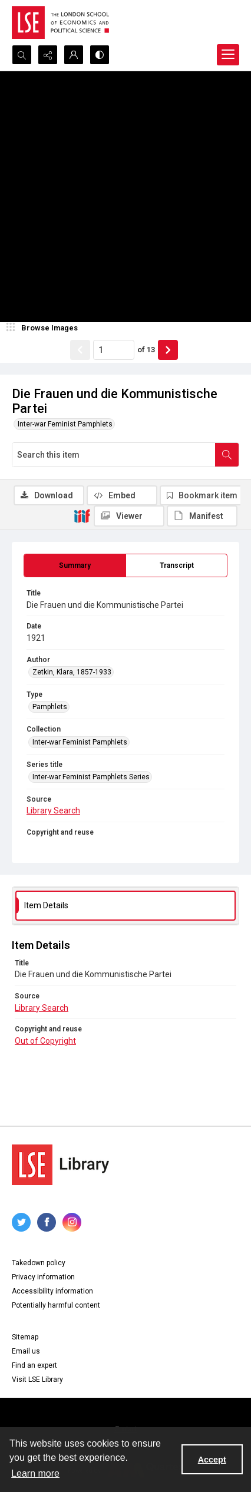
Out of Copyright (45, 1041)
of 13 (146, 349)
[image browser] (44, 328)
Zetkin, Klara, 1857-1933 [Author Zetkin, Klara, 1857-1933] (71, 672)
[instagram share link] (71, 1222)
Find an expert (34, 1365)
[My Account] (73, 54)
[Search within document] (227, 455)
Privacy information (43, 1277)
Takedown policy (38, 1263)
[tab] (74, 565)
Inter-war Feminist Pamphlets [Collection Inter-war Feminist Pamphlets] (79, 742)
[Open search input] (21, 54)
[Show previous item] (80, 350)
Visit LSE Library (37, 1379)
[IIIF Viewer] (129, 516)
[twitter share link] (21, 1222)
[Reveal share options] (47, 54)
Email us (26, 1351)
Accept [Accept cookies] (212, 1459)
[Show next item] (168, 350)
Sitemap (25, 1337)
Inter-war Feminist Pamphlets (65, 424)
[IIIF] (81, 515)
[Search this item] (113, 455)
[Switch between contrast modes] (99, 54)
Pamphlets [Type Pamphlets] (49, 707)
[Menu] (228, 54)
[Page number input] (113, 350)
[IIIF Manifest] (202, 516)
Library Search (53, 810)
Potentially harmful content (56, 1305)
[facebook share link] (46, 1222)
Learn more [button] (35, 1473)
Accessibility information (52, 1291)
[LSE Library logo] (60, 1164)
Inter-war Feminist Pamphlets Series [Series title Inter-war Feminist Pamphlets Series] (91, 777)
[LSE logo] (60, 22)
